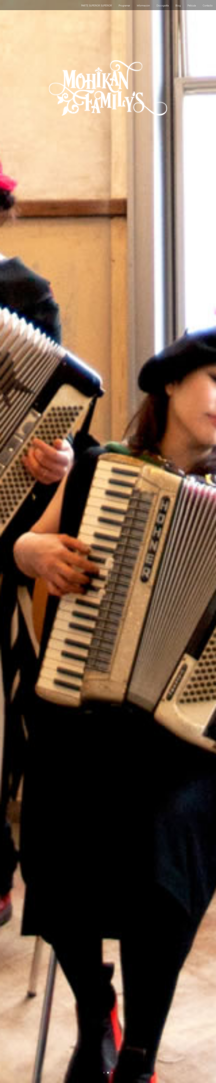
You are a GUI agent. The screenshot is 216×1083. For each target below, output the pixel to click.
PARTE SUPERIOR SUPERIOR (96, 5)
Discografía (163, 5)
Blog (178, 5)
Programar (124, 5)
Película (191, 5)
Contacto (208, 5)
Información (143, 5)
